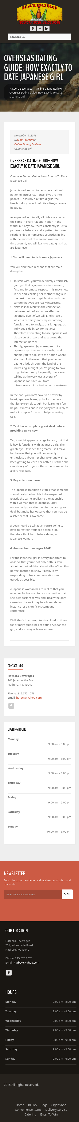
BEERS (32, 1105)
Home (20, 1105)
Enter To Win (49, 1114)
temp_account (25, 140)
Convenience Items (28, 1110)
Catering (30, 1114)
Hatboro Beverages (20, 88)
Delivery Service (56, 1110)
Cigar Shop (58, 1105)
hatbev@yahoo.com (29, 697)
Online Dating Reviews (49, 88)
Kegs (44, 1105)
